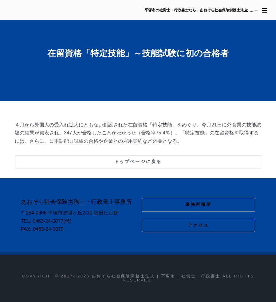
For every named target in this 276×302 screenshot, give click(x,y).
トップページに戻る (138, 161)
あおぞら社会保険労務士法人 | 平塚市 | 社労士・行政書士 (72, 10)
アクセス (198, 225)
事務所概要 (198, 204)
